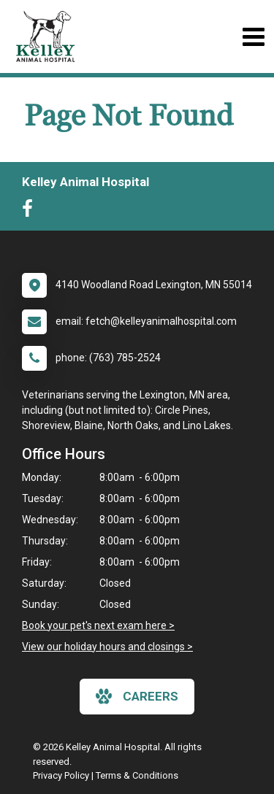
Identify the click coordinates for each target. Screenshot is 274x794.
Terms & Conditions (137, 775)
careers (137, 696)
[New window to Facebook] (31, 211)
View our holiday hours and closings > (107, 646)
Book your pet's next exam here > (98, 625)
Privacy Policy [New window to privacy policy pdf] (61, 775)
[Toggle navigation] (253, 37)
